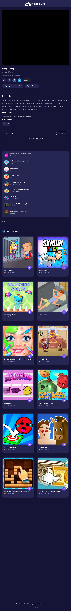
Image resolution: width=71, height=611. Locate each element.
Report (26, 80)
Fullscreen (32, 86)
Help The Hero (9, 271)
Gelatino (7, 403)
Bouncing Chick (10, 315)
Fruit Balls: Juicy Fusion (46, 403)
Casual (6, 124)
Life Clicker (42, 315)
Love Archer (42, 447)
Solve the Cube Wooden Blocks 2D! (17, 492)
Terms (43, 604)
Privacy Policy (51, 604)
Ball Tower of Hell (10, 447)
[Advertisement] (35, 526)
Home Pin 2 (42, 359)
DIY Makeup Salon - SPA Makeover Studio (19, 359)
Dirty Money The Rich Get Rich (49, 492)
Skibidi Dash (43, 271)
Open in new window (13, 86)
